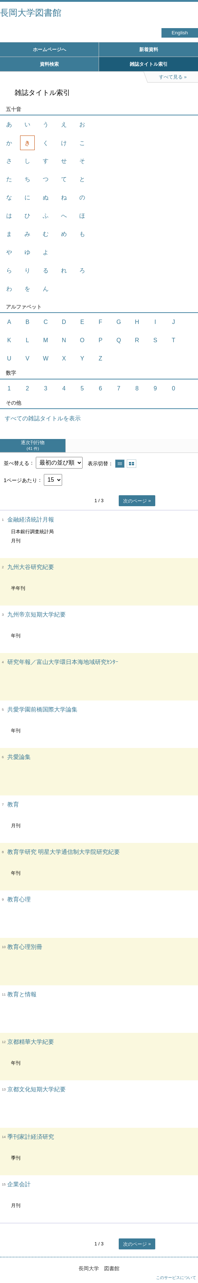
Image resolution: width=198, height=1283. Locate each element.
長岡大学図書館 (30, 13)
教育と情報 (22, 994)
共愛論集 (19, 757)
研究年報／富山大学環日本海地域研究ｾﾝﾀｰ (62, 662)
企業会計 (19, 1184)
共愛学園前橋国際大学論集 (42, 709)
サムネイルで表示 (131, 463)
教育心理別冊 (24, 947)
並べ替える (16, 463)
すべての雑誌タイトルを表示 (43, 418)
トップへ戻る (185, 1263)
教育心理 (19, 899)
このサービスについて (176, 1277)
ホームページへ (49, 49)
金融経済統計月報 (30, 519)
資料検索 (49, 64)
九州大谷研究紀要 (30, 567)
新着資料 (148, 49)
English (180, 32)
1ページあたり (20, 480)
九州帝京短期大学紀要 (36, 614)
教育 (13, 804)
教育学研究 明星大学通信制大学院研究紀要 (63, 852)
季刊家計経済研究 (30, 1137)
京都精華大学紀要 (30, 1042)
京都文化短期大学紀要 (36, 1089)
